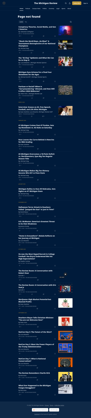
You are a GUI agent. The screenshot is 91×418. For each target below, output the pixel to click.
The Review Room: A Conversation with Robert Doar (35, 272)
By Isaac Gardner (23, 144)
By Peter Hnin (22, 322)
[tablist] (23, 22)
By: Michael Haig (23, 48)
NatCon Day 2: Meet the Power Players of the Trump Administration (36, 345)
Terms (51, 405)
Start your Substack (40, 410)
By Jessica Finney (23, 226)
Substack (37, 414)
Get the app (54, 410)
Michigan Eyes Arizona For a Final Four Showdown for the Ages (35, 73)
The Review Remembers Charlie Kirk (34, 373)
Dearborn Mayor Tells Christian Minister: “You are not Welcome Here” (36, 319)
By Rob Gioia (22, 375)
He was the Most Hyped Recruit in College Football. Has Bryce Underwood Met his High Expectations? (36, 256)
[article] (45, 31)
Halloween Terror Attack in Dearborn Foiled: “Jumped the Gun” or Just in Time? (36, 208)
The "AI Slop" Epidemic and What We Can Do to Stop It (36, 59)
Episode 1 (21, 275)
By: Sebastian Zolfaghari (26, 31)
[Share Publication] (69, 3)
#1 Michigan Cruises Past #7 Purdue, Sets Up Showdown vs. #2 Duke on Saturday (36, 126)
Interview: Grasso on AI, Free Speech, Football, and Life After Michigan (34, 108)
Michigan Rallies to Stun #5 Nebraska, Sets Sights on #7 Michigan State (36, 190)
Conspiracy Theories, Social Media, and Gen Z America (37, 28)
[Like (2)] (20, 67)
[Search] (66, 3)
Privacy (47, 405)
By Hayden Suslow (24, 261)
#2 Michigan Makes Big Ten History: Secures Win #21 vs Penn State (33, 172)
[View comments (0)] (32, 36)
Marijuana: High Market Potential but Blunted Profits (34, 300)
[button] (21, 8)
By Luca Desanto (23, 240)
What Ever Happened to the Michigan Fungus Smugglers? (34, 386)
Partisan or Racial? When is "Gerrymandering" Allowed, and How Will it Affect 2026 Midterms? (36, 88)
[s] (65, 274)
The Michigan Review (28, 33)
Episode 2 (21, 290)
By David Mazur (23, 212)
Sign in (85, 3)
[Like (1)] (20, 36)
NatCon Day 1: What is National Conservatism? (32, 360)
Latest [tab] (21, 22)
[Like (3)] (20, 116)
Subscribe (77, 3)
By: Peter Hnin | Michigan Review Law (30, 93)
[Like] (19, 53)
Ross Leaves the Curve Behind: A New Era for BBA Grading (36, 141)
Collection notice (59, 405)
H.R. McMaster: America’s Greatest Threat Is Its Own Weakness (36, 222)
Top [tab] (26, 22)
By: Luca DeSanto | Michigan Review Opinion (32, 62)
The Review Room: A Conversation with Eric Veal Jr (37, 286)
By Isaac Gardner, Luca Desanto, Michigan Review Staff (35, 112)
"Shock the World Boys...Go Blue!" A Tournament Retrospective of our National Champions (36, 43)
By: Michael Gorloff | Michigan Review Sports (32, 77)
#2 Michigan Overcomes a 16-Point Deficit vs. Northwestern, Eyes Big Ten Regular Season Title (36, 156)
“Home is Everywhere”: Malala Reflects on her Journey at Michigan (36, 237)
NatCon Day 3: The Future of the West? (35, 332)
